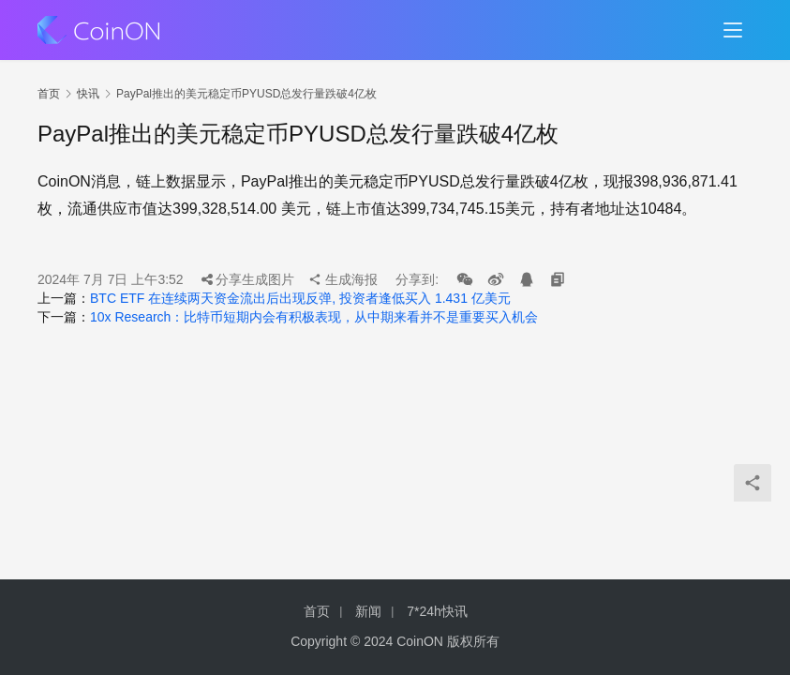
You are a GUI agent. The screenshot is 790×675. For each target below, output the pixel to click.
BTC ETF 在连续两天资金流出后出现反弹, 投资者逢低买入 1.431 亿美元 (300, 298)
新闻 (368, 611)
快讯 (88, 93)
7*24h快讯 (437, 611)
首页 (48, 93)
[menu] (733, 30)
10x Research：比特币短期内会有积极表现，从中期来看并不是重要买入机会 (314, 316)
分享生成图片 (248, 279)
